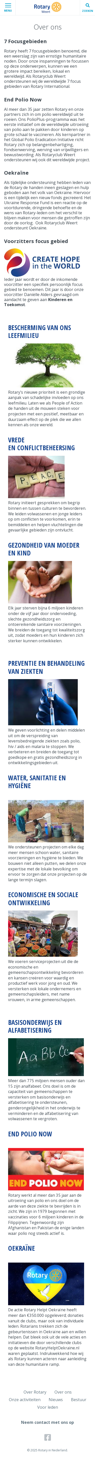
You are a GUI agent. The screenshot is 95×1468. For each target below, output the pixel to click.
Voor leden (47, 1407)
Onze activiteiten (25, 1399)
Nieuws (56, 1399)
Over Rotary (35, 1392)
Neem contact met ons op (47, 1422)
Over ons (63, 1392)
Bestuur (78, 1399)
